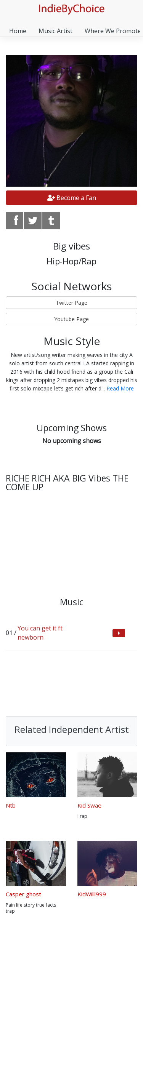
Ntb (11, 805)
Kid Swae (89, 805)
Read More (120, 388)
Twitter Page (71, 302)
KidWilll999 (91, 894)
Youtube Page (71, 319)
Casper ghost (23, 894)
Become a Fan (71, 198)
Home (17, 31)
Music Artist (55, 31)
